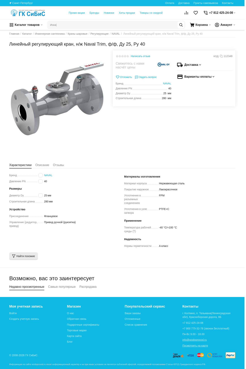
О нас (70, 313)
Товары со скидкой (151, 12)
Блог (70, 341)
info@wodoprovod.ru (194, 339)
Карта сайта (74, 336)
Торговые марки (76, 330)
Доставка (183, 3)
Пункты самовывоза (205, 3)
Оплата (169, 3)
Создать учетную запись (24, 318)
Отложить (124, 77)
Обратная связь (76, 318)
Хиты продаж (127, 12)
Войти (13, 313)
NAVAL (48, 175)
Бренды (94, 12)
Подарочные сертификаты (83, 324)
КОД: (216, 56)
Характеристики (20, 165)
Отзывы (58, 165)
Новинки (109, 12)
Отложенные (132, 318)
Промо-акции (77, 12)
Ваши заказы (133, 313)
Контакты (227, 3)
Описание (42, 165)
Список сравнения (136, 324)
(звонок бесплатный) (205, 328)
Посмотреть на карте (195, 345)
